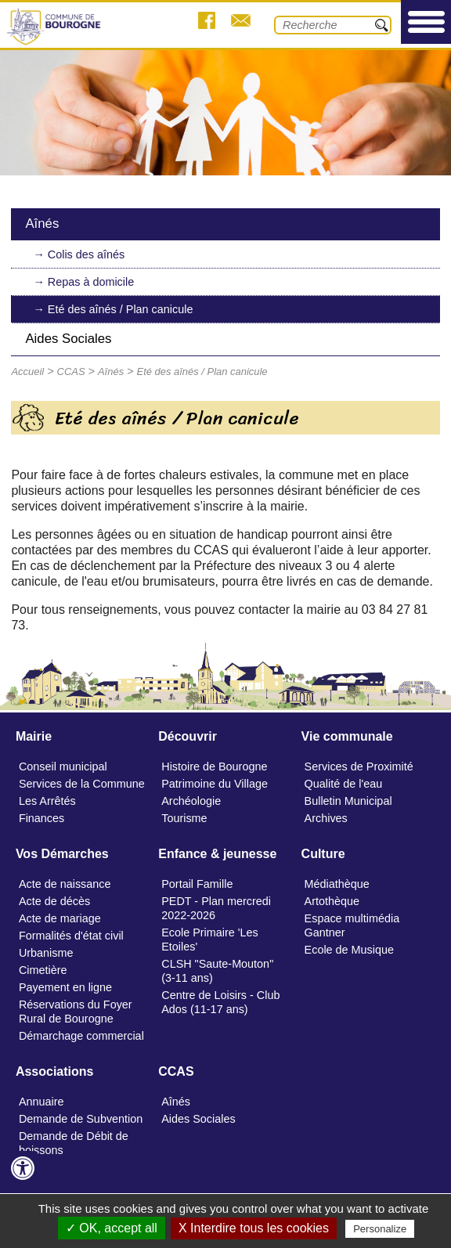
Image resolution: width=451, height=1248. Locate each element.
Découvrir (187, 736)
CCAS (71, 371)
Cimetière (43, 970)
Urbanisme (46, 953)
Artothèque (332, 901)
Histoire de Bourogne (214, 766)
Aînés (42, 223)
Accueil (27, 371)
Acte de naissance (65, 884)
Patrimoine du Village (214, 783)
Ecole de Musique (349, 949)
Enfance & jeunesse (217, 853)
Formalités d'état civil (71, 935)
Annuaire (41, 1101)
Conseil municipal (63, 766)
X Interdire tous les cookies (254, 1228)
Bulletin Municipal (348, 801)
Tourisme (184, 818)
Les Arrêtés (47, 801)
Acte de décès (54, 901)
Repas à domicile (91, 282)
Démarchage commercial (81, 1036)
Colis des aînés (86, 254)
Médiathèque (337, 884)
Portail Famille (197, 884)
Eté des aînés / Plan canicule (120, 309)
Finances (41, 818)
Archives (326, 818)
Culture (323, 853)
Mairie (34, 736)
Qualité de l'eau (344, 783)
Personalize (379, 1229)
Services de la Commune (82, 783)
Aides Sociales (68, 338)
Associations (55, 1071)
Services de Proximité (359, 766)
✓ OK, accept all (111, 1228)
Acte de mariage (60, 918)
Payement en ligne (65, 987)
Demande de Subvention (81, 1119)
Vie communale (347, 736)
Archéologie (191, 801)
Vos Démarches (62, 853)
